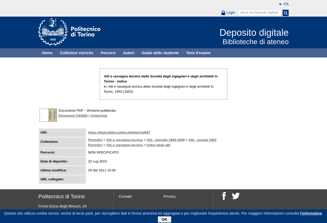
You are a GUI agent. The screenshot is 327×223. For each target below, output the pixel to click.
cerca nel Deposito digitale (259, 12)
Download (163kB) (73, 116)
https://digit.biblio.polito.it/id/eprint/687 (119, 132)
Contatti (125, 196)
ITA (286, 4)
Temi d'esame (198, 53)
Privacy (170, 196)
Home (47, 53)
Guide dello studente (160, 53)
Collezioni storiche (76, 53)
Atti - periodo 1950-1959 (166, 140)
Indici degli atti (158, 145)
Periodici (95, 140)
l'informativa (311, 214)
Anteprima (98, 116)
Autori (128, 53)
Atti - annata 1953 (202, 140)
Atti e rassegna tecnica (124, 140)
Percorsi (108, 53)
